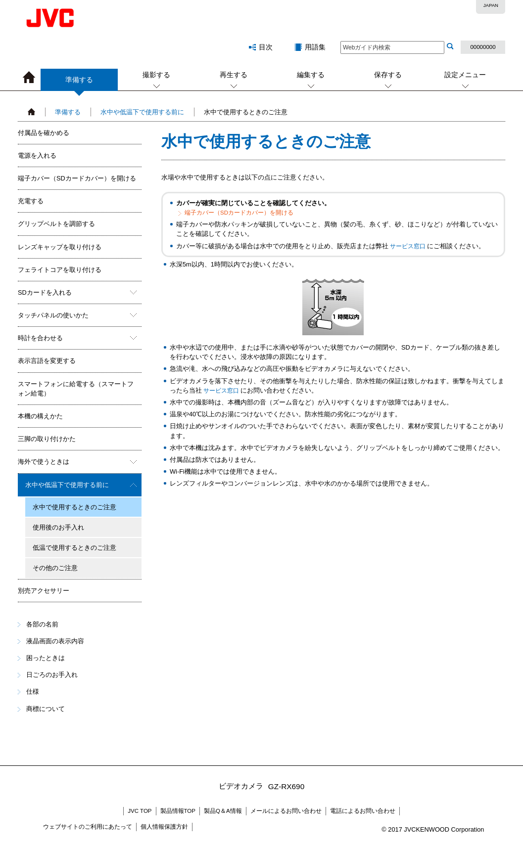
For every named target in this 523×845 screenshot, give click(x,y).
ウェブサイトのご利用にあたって (87, 827)
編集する (311, 75)
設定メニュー (465, 75)
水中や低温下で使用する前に (142, 112)
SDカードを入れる (45, 292)
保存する (388, 75)
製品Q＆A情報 (223, 811)
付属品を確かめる (43, 132)
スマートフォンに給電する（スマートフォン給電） (76, 388)
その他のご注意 (55, 568)
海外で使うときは (43, 461)
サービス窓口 (407, 246)
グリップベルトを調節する (56, 223)
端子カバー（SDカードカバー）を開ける (77, 178)
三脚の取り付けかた (47, 439)
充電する (31, 201)
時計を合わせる (40, 338)
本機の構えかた (40, 416)
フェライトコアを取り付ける (59, 269)
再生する (233, 75)
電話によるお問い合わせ (362, 811)
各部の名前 (42, 624)
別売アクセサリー (43, 590)
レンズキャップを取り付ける (59, 247)
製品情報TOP (177, 811)
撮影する (156, 75)
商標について (45, 708)
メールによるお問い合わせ (286, 811)
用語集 (315, 47)
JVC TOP (139, 811)
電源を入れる (37, 155)
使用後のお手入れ (58, 527)
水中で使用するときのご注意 (74, 507)
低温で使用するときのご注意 (74, 547)
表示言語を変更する (47, 360)
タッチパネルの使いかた (53, 315)
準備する (79, 83)
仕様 (32, 691)
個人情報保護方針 (164, 827)
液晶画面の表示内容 (55, 641)
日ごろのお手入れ (52, 674)
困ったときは (45, 658)
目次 (266, 47)
